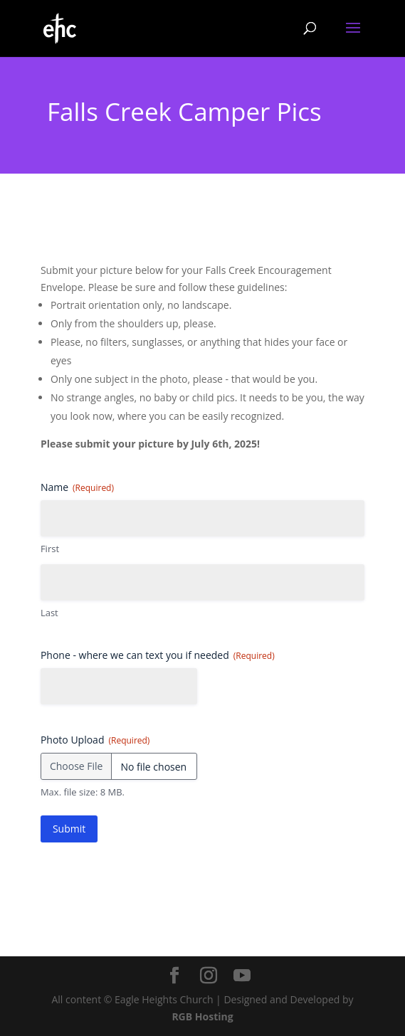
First (50, 548)
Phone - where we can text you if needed (158, 655)
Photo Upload (95, 739)
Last (49, 612)
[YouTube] (242, 976)
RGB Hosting (202, 1016)
